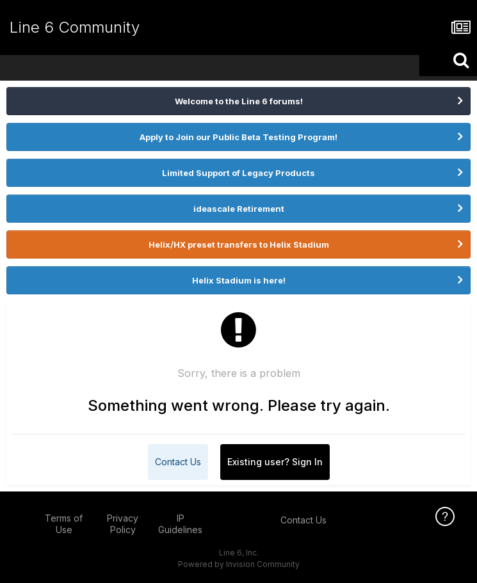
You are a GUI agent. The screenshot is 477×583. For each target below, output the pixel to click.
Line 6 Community (75, 27)
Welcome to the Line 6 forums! (239, 101)
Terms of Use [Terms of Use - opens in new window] (64, 524)
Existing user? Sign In (275, 461)
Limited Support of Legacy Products (238, 173)
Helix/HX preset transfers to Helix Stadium (239, 244)
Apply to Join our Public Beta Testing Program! (238, 137)
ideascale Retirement (238, 209)
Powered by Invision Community (239, 564)
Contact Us (178, 461)
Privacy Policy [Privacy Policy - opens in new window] (122, 524)
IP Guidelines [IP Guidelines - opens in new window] (180, 524)
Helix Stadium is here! (239, 280)
